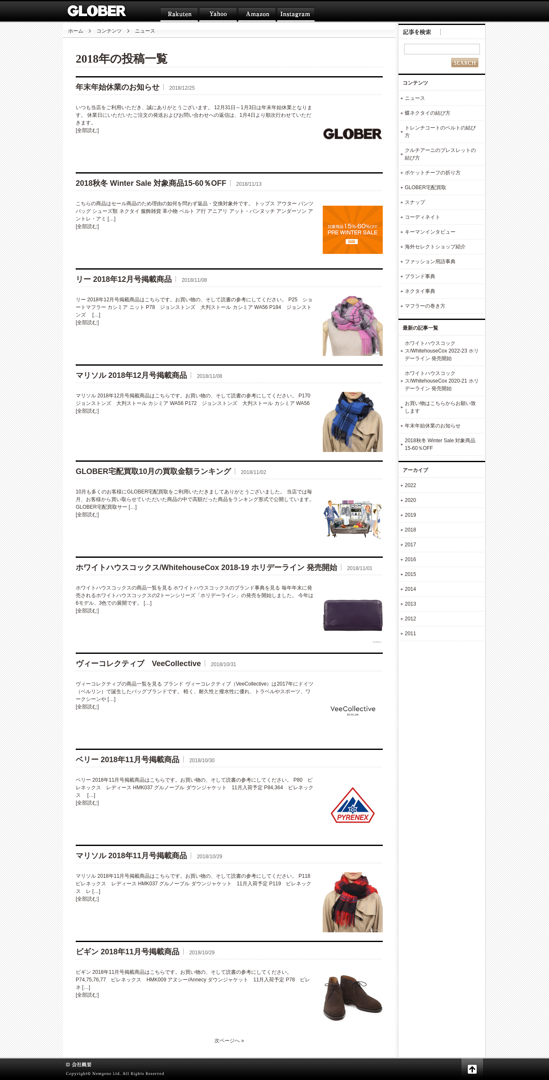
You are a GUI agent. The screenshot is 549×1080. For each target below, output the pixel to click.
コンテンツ (109, 31)
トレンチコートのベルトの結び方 (440, 131)
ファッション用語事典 (430, 261)
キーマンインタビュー (430, 232)
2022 (410, 485)
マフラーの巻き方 (425, 306)
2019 (410, 515)
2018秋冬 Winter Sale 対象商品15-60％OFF (151, 183)
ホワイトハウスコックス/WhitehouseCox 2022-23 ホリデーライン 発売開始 (442, 350)
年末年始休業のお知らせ (117, 87)
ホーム (75, 31)
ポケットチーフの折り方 (433, 173)
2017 (410, 545)
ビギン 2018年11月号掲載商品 (127, 952)
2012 (410, 619)
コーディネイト (422, 217)
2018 (410, 530)
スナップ (415, 202)
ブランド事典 (420, 276)
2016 (410, 559)
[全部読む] (87, 130)
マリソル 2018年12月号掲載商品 (131, 375)
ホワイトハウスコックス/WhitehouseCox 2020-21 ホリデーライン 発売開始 (442, 380)
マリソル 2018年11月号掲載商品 (131, 855)
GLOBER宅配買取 (425, 187)
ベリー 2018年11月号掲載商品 (127, 759)
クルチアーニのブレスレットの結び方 (440, 154)
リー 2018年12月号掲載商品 (124, 279)
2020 (410, 500)
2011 (410, 633)
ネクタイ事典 (420, 291)
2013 (410, 604)
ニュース (415, 98)
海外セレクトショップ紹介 (435, 247)
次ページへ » (229, 1041)
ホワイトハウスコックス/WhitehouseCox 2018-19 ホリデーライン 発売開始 (206, 567)
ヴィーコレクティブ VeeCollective (138, 663)
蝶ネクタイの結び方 (427, 113)
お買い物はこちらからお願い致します (440, 407)
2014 (410, 589)
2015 (410, 574)
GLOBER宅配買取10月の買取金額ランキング (153, 471)
